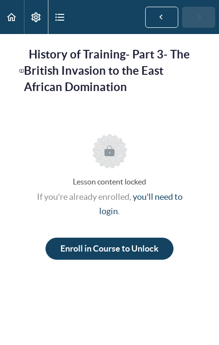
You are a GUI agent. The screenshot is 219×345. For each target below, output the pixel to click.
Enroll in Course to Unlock (109, 248)
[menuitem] (36, 17)
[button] (12, 17)
